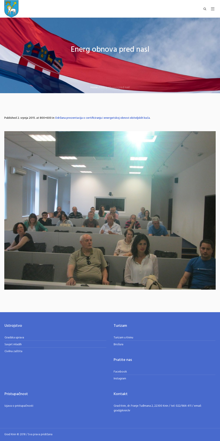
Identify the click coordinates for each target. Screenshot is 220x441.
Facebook (120, 371)
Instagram (120, 378)
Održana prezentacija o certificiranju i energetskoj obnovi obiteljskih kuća (102, 118)
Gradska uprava (14, 337)
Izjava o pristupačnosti (19, 405)
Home (94, 87)
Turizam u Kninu (123, 337)
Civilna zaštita (13, 351)
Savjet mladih (13, 344)
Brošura (118, 344)
